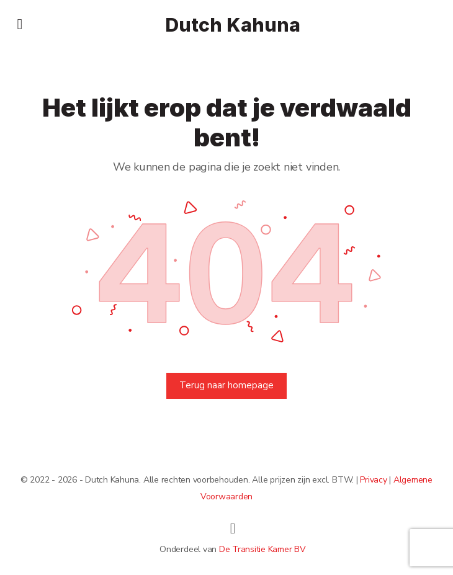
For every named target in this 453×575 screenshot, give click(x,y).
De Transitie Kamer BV (262, 549)
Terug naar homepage (226, 385)
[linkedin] (232, 528)
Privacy (373, 480)
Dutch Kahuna (232, 25)
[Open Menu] (19, 24)
